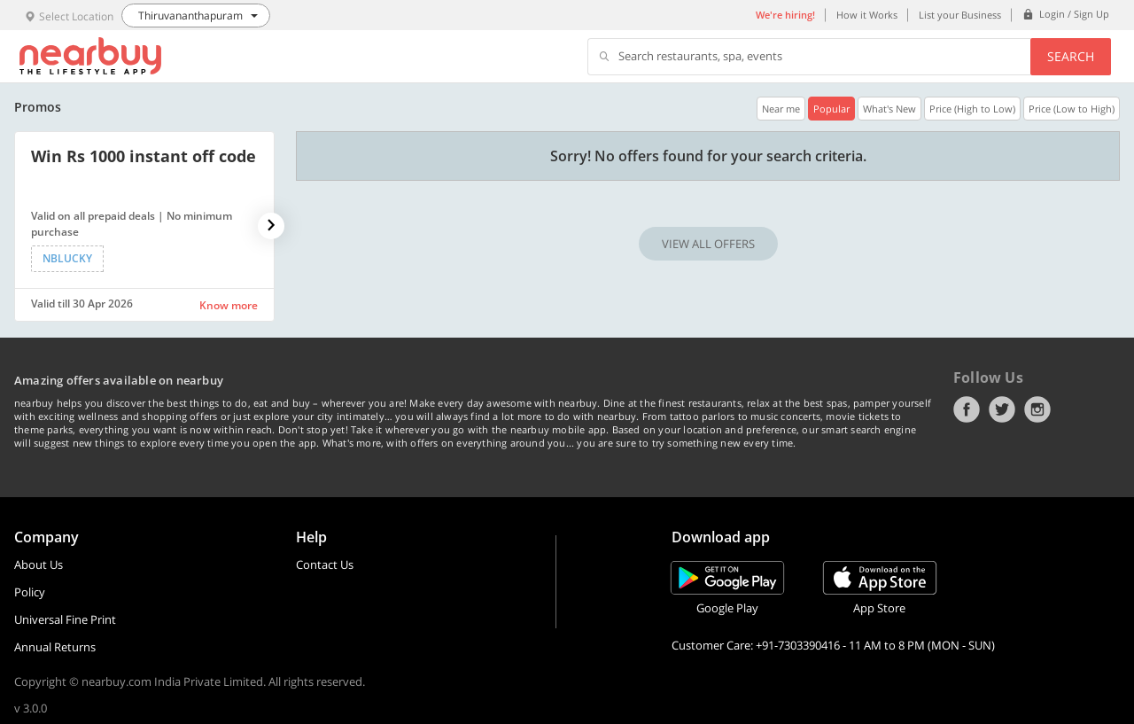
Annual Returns (55, 647)
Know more (228, 305)
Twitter (1002, 409)
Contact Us (324, 564)
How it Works (866, 14)
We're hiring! (785, 14)
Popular (831, 108)
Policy (29, 592)
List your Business (960, 14)
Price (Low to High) (1072, 108)
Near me (781, 108)
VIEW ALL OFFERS (708, 244)
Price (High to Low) (972, 108)
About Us (38, 564)
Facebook (966, 409)
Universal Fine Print (65, 619)
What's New (889, 108)
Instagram (1037, 409)
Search (1070, 56)
